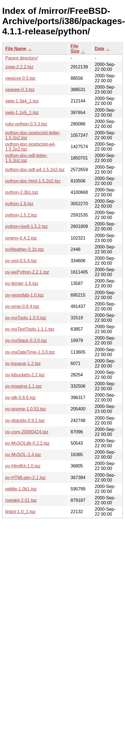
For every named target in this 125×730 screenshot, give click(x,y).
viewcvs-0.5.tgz (20, 78)
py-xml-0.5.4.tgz (21, 260)
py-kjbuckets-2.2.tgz (25, 374)
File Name (15, 48)
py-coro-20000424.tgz (27, 432)
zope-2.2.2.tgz (19, 67)
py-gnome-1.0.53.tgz (25, 409)
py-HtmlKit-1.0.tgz (22, 466)
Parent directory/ (21, 58)
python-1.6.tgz (19, 203)
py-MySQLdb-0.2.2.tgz (27, 443)
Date (99, 48)
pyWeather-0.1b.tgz (24, 249)
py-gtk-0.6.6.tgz (20, 397)
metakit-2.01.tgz (21, 500)
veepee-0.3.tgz (20, 89)
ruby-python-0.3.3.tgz (26, 124)
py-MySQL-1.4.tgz (23, 454)
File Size (75, 48)
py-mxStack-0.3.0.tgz (26, 340)
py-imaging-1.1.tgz (23, 386)
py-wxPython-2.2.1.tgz (27, 272)
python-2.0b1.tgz (21, 192)
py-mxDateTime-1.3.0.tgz (30, 352)
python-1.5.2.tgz (21, 215)
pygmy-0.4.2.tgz (21, 238)
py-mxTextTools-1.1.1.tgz (29, 329)
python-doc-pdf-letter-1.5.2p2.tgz (26, 158)
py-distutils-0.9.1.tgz (25, 420)
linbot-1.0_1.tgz (20, 511)
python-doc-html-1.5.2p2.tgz (32, 181)
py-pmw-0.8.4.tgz (22, 306)
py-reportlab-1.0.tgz (24, 295)
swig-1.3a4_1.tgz (22, 101)
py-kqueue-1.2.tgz (23, 363)
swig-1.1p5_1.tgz (22, 112)
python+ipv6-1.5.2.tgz (26, 226)
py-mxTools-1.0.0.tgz (25, 317)
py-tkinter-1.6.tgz (21, 283)
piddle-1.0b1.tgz (21, 489)
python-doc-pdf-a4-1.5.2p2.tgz (35, 169)
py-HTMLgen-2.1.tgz (25, 477)
